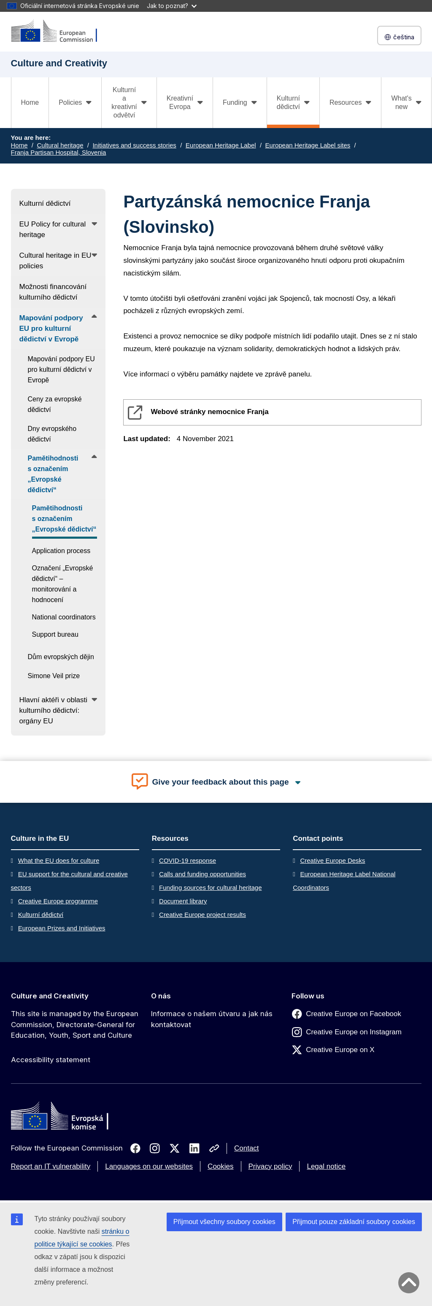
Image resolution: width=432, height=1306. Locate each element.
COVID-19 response (187, 860)
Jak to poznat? (172, 5)
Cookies (220, 1166)
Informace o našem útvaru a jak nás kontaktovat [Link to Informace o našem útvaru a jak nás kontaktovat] (212, 1019)
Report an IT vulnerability (51, 1166)
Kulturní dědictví (41, 914)
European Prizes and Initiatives (61, 928)
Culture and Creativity (50, 996)
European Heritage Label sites (308, 145)
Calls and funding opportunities (202, 874)
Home (30, 102)
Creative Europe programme (58, 901)
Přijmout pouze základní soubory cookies (353, 1221)
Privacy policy (270, 1166)
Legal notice (326, 1166)
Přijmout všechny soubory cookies (224, 1221)
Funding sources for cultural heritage (210, 887)
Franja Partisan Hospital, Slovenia (58, 152)
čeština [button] (399, 37)
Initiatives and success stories (134, 145)
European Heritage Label (221, 145)
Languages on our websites (149, 1166)
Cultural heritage (60, 145)
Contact (246, 1148)
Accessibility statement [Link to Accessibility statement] (50, 1059)
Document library (183, 901)
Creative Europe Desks (332, 860)
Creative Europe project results (202, 914)
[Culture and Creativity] (59, 31)
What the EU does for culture (59, 860)
